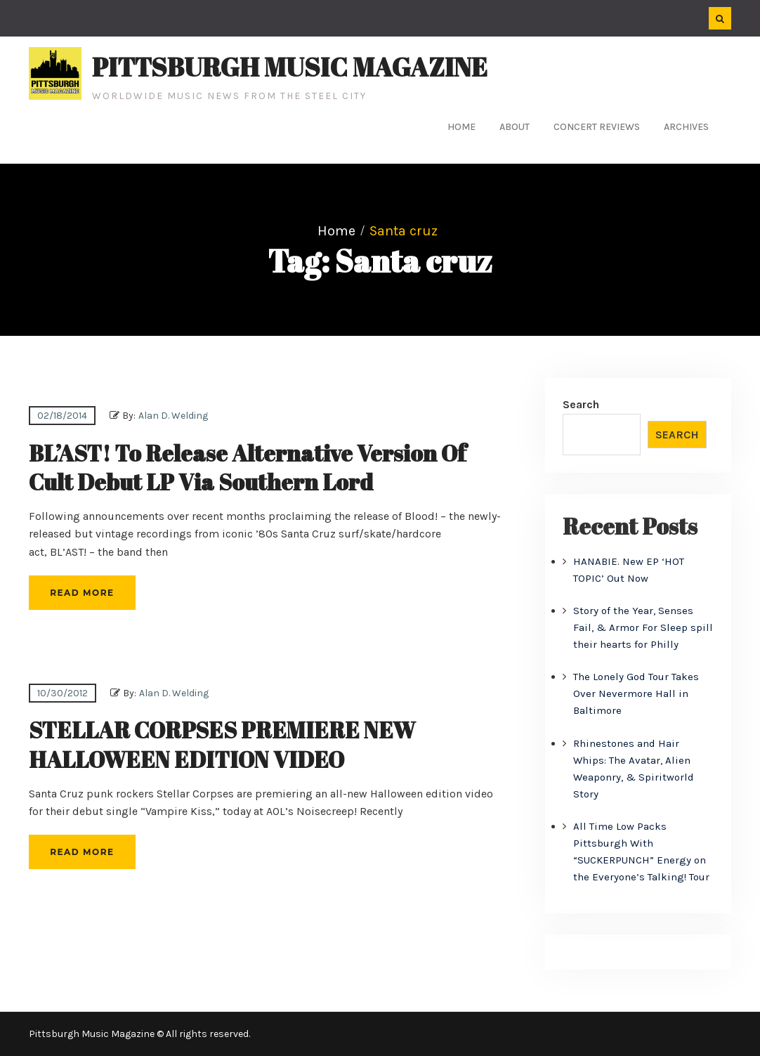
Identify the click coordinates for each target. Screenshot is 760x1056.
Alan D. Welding (173, 416)
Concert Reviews (596, 127)
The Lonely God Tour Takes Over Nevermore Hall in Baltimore (636, 693)
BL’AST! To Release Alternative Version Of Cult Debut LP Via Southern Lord (247, 467)
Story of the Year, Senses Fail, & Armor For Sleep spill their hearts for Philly (643, 627)
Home (461, 127)
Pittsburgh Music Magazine (289, 66)
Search (581, 404)
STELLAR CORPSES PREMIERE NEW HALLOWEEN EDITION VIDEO (222, 744)
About (514, 127)
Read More (82, 592)
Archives (686, 127)
